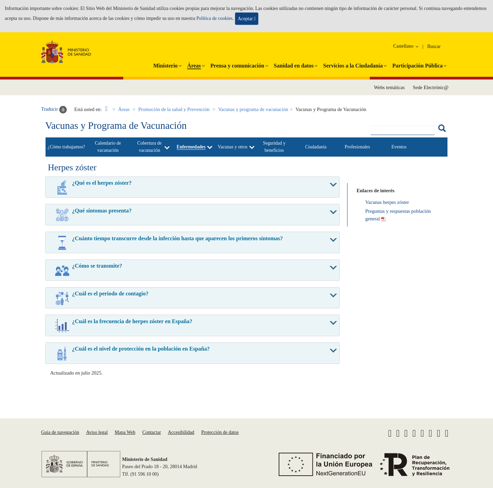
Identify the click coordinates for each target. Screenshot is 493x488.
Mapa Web (125, 432)
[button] (165, 64)
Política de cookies (214, 18)
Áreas (124, 109)
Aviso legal (97, 432)
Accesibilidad (181, 432)
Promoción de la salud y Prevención (174, 109)
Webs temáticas (389, 87)
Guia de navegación (60, 432)
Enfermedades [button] (191, 146)
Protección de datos (220, 432)
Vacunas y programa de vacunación (253, 109)
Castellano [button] (406, 46)
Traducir (54, 109)
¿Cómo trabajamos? (66, 146)
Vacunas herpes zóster (387, 202)
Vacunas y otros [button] (233, 146)
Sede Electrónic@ (430, 87)
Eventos (398, 146)
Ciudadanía (315, 146)
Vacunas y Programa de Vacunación (116, 125)
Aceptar (247, 18)
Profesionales (357, 146)
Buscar (434, 46)
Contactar (151, 432)
